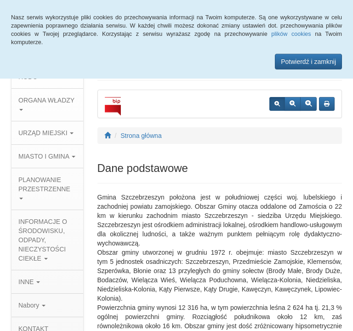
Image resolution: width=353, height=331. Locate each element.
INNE (29, 281)
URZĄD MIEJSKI (46, 133)
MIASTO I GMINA (46, 156)
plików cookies (291, 34)
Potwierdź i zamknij (308, 61)
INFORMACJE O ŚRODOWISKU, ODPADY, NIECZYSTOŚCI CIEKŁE (42, 240)
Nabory (32, 305)
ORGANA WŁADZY (46, 104)
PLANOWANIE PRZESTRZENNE (44, 188)
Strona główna (141, 135)
